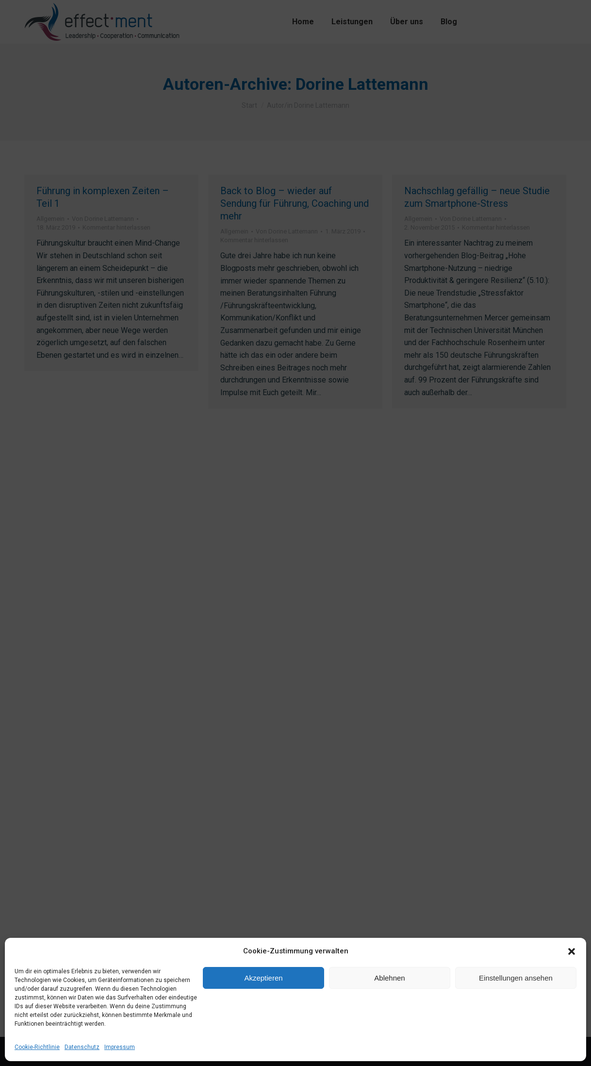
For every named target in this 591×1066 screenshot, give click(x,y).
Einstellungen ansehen (516, 978)
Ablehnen (389, 978)
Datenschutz (82, 1047)
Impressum (119, 1047)
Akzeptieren (263, 978)
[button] (571, 951)
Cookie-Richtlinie (37, 1047)
